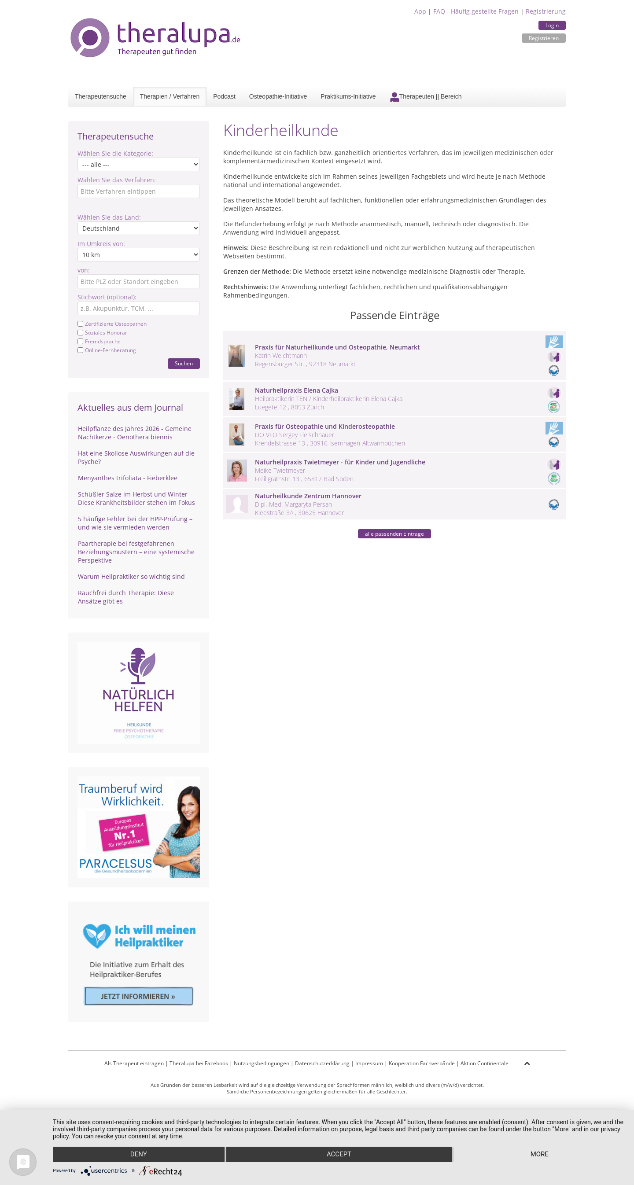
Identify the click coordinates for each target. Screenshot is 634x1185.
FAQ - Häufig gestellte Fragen (476, 11)
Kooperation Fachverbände (422, 1063)
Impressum (369, 1063)
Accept (339, 1155)
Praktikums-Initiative (348, 96)
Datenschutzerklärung (322, 1063)
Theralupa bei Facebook (199, 1063)
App (420, 11)
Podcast (224, 96)
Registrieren (544, 38)
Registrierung (546, 11)
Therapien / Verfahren (169, 96)
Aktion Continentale (485, 1063)
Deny (138, 1155)
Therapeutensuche (100, 96)
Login (552, 25)
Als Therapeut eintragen (134, 1063)
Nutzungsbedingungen (261, 1063)
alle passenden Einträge (394, 533)
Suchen (184, 363)
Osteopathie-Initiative (278, 96)
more (540, 1155)
